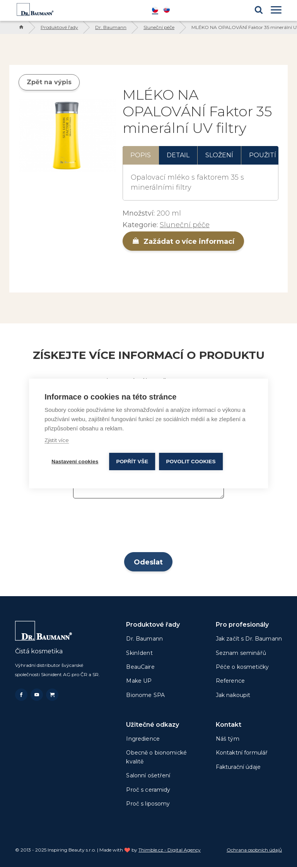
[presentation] (148, 528)
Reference (230, 680)
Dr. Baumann (110, 27)
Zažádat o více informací (183, 241)
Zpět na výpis (49, 82)
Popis (140, 155)
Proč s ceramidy (148, 789)
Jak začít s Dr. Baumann (249, 638)
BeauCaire (140, 666)
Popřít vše (132, 461)
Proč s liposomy (148, 803)
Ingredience (143, 738)
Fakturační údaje (238, 766)
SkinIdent (139, 652)
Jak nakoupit (233, 695)
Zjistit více (56, 440)
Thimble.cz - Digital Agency (169, 850)
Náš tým (227, 738)
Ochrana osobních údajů (254, 850)
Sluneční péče (158, 27)
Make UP (139, 680)
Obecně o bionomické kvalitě (156, 757)
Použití (262, 155)
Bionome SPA (145, 695)
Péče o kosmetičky (242, 666)
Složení (219, 155)
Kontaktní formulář (242, 752)
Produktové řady (59, 27)
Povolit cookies (190, 461)
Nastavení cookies (74, 461)
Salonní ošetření (148, 775)
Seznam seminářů (241, 652)
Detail (178, 155)
